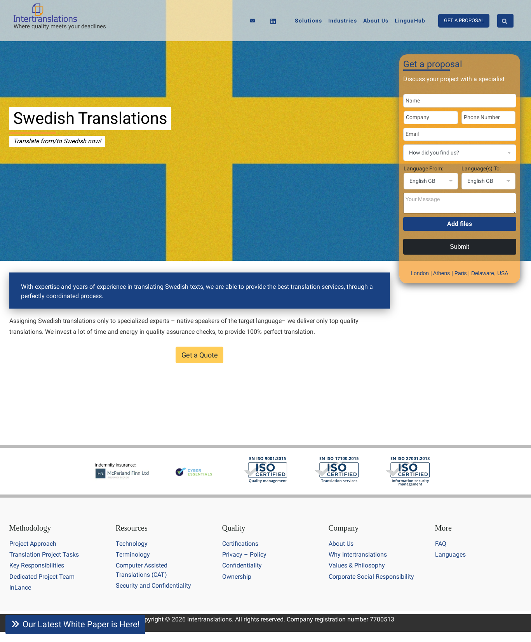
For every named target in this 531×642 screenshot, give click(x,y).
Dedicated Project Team (42, 576)
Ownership (236, 576)
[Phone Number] (488, 117)
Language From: (423, 168)
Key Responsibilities (36, 565)
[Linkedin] (273, 21)
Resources (132, 528)
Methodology (30, 528)
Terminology (133, 554)
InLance (20, 587)
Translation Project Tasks (44, 554)
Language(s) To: (481, 168)
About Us (341, 543)
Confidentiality (242, 565)
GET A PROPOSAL (464, 20)
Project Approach (32, 543)
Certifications (240, 543)
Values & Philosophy (357, 565)
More (443, 528)
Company (344, 528)
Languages (450, 554)
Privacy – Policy (244, 554)
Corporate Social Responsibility (371, 576)
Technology (132, 543)
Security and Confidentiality (153, 585)
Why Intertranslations (358, 554)
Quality (233, 528)
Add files (459, 223)
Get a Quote (199, 355)
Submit (459, 246)
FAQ (440, 543)
